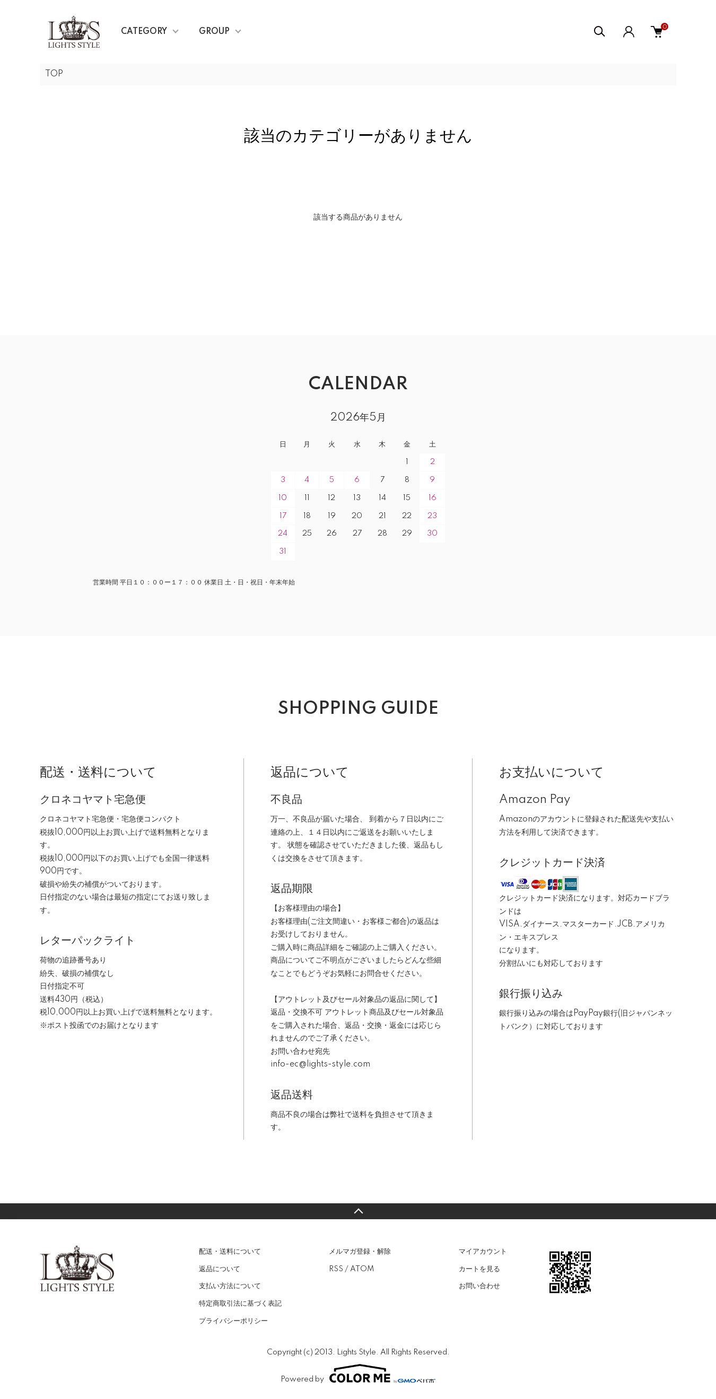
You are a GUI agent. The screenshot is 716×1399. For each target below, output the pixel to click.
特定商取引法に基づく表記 (240, 1303)
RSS (336, 1269)
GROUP (214, 32)
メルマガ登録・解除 (360, 1251)
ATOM (362, 1269)
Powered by (358, 1373)
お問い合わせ (479, 1286)
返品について (219, 1269)
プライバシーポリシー (233, 1321)
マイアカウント (483, 1251)
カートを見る (479, 1269)
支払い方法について (230, 1286)
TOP (54, 74)
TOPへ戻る (358, 1211)
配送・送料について (230, 1251)
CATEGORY (144, 32)
